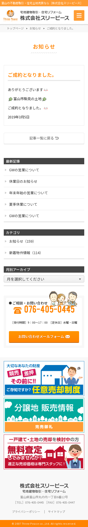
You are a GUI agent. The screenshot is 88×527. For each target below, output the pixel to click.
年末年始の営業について (26, 192)
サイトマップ (56, 511)
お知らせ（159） (20, 241)
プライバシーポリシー (26, 511)
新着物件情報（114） (24, 252)
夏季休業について (21, 204)
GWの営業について (22, 169)
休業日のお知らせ (21, 181)
